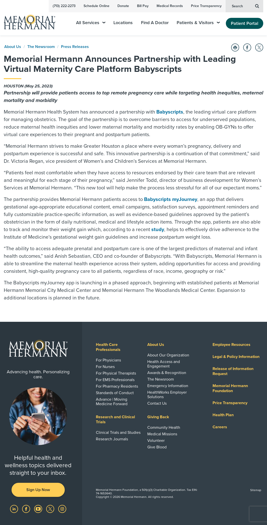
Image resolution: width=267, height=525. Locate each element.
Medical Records (170, 6)
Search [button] (245, 5)
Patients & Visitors (198, 22)
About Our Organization (168, 355)
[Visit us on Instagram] (62, 508)
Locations (123, 22)
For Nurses (105, 366)
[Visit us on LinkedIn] (14, 508)
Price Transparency (206, 6)
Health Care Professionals (108, 347)
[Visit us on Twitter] (50, 508)
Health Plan (223, 414)
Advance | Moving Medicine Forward (111, 401)
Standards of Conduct (115, 393)
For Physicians (108, 360)
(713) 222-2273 (64, 6)
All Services (90, 22)
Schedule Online (96, 6)
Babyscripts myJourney (170, 199)
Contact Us (157, 403)
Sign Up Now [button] (38, 489)
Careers (220, 427)
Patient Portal (244, 23)
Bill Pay (143, 6)
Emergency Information (167, 386)
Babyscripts (169, 112)
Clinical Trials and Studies (118, 432)
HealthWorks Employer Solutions (167, 394)
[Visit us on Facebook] (26, 508)
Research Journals (112, 439)
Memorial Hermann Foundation (230, 388)
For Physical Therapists (116, 373)
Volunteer (156, 440)
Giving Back (158, 416)
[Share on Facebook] (247, 47)
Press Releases (75, 46)
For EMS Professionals (115, 380)
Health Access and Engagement (163, 364)
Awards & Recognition (166, 373)
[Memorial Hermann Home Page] (33, 19)
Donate (123, 6)
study (157, 230)
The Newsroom (41, 46)
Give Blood (157, 447)
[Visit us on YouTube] (38, 508)
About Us (12, 46)
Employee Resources (231, 344)
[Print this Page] (235, 47)
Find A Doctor (155, 22)
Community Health (163, 427)
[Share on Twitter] (259, 47)
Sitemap (255, 490)
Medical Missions (162, 434)
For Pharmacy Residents (117, 386)
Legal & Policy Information (236, 356)
